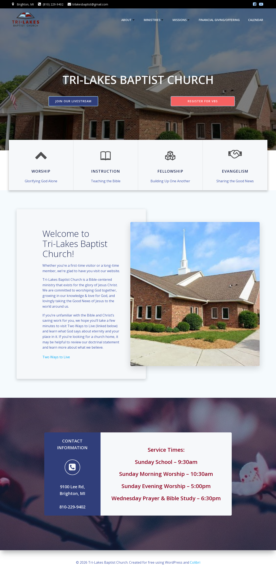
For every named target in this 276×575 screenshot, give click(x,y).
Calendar (255, 20)
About (128, 20)
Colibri (195, 562)
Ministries (154, 20)
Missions (181, 20)
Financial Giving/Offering (219, 20)
